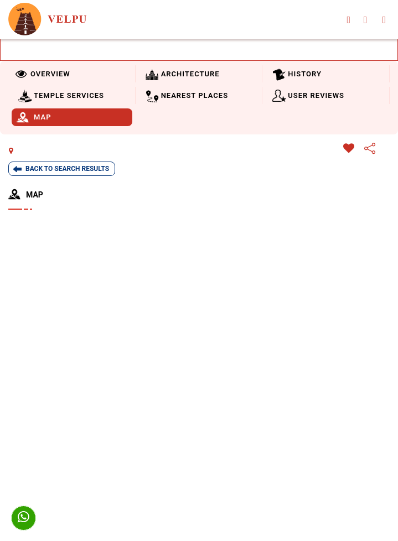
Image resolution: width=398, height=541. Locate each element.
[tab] (70, 74)
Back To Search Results (67, 169)
